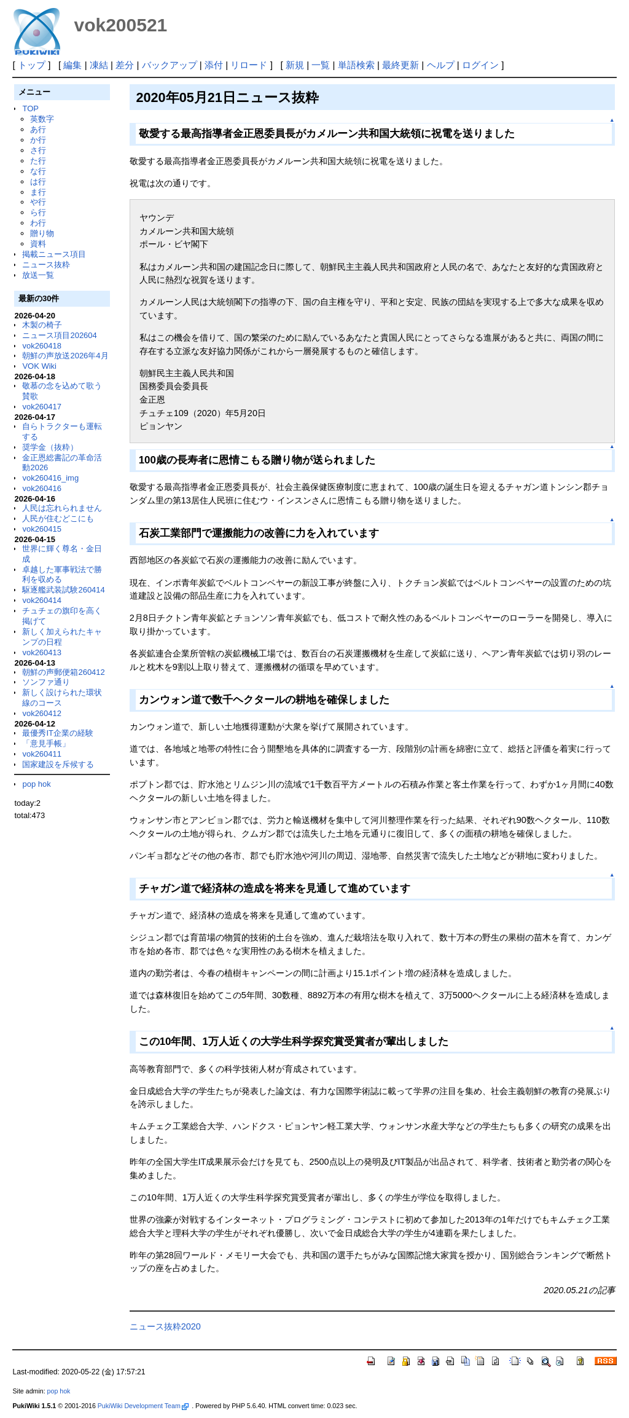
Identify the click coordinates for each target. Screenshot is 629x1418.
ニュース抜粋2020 (165, 1326)
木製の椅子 (42, 324)
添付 (214, 65)
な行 (38, 171)
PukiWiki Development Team (143, 1405)
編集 (72, 65)
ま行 (38, 192)
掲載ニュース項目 (54, 254)
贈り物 (42, 233)
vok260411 (41, 753)
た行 (38, 160)
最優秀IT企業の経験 (57, 733)
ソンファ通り (46, 682)
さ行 (38, 150)
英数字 (42, 119)
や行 (38, 202)
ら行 (38, 212)
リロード (248, 65)
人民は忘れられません (62, 508)
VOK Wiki (39, 366)
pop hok (36, 784)
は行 (38, 181)
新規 (295, 65)
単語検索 (356, 65)
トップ (31, 65)
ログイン (480, 65)
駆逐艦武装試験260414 (63, 589)
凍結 (99, 65)
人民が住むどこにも (58, 518)
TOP (30, 108)
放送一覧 (38, 275)
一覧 (320, 65)
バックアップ (169, 65)
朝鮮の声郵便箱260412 (63, 672)
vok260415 (41, 529)
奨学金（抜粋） (50, 447)
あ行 (38, 129)
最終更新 (400, 65)
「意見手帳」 (46, 743)
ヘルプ (441, 65)
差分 (124, 65)
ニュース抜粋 (46, 264)
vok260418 (41, 345)
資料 (38, 243)
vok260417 (41, 406)
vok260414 (41, 600)
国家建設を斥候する (58, 764)
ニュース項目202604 (59, 335)
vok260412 (41, 713)
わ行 (38, 222)
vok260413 (41, 652)
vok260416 (41, 488)
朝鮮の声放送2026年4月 (65, 355)
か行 (38, 139)
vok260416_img (50, 478)
